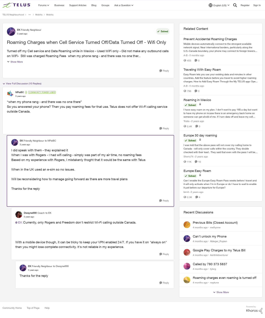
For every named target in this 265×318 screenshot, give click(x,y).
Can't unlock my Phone (209, 236)
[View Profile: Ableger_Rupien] (187, 238)
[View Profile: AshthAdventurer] (187, 252)
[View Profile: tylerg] (187, 266)
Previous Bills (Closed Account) (215, 222)
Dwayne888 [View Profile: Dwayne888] (30, 212)
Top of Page (33, 307)
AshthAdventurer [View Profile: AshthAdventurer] (219, 255)
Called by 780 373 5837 (210, 264)
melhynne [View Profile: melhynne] (215, 227)
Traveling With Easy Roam (202, 69)
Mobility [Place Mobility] (39, 14)
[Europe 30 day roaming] (221, 148)
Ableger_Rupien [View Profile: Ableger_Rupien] (218, 241)
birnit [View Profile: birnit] (186, 191)
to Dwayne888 (61, 266)
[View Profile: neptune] (187, 279)
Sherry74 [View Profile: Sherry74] (188, 156)
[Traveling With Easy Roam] (221, 77)
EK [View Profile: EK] (18, 29)
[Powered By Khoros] (254, 310)
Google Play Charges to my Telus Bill (219, 250)
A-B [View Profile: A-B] (186, 55)
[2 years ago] (197, 121)
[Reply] (164, 70)
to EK (48, 212)
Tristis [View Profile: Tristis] (186, 121)
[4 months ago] (200, 227)
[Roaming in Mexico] (221, 113)
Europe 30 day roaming (200, 135)
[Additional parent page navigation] (30, 14)
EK (20, 222)
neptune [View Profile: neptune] (214, 282)
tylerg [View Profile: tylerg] (213, 268)
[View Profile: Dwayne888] (18, 214)
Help (47, 307)
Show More (15, 61)
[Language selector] (219, 5)
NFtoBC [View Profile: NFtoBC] (19, 92)
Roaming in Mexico (197, 100)
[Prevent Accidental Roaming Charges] (221, 47)
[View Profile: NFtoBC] (10, 94)
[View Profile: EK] (11, 31)
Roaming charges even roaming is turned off (224, 278)
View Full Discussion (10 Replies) (22, 83)
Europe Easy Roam (197, 171)
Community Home (12, 307)
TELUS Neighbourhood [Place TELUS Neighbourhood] (13, 14)
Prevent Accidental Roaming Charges (210, 39)
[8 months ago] (196, 55)
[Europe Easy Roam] (221, 183)
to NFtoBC (50, 140)
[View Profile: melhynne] (187, 224)
